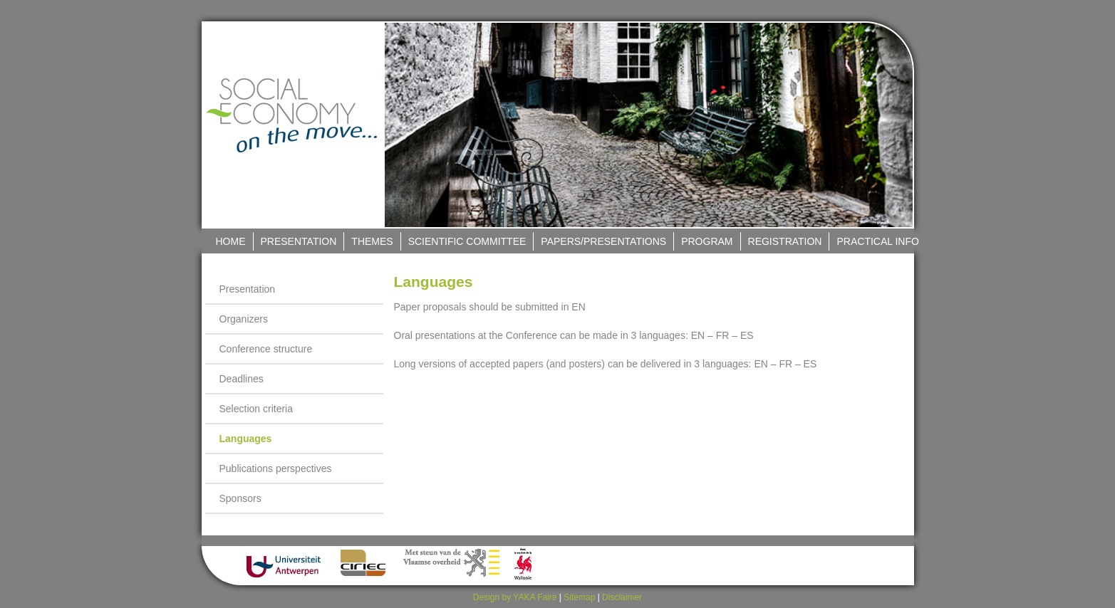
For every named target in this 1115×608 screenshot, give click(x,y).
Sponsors (240, 498)
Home (231, 241)
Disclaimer (622, 597)
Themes (372, 241)
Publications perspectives (275, 468)
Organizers (243, 319)
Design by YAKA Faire (515, 597)
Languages (245, 438)
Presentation (299, 241)
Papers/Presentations (603, 241)
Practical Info (877, 241)
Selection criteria (256, 408)
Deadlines (241, 378)
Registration (785, 241)
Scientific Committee (467, 241)
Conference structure (266, 349)
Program (706, 241)
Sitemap (579, 597)
